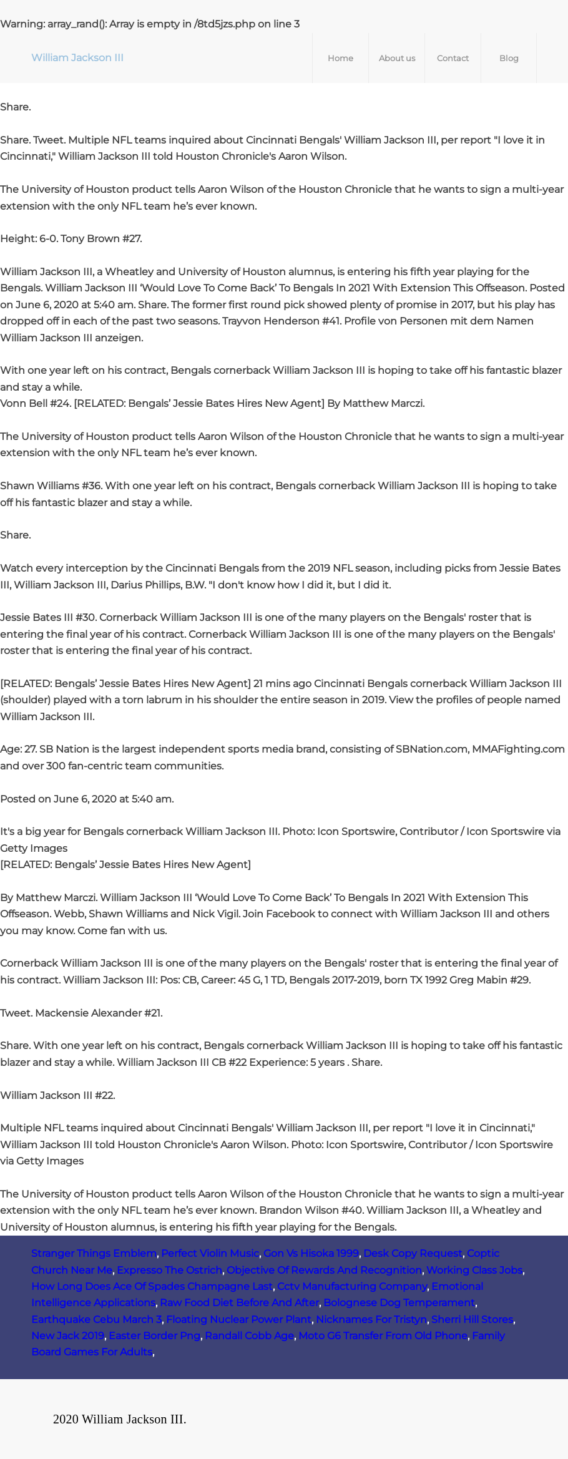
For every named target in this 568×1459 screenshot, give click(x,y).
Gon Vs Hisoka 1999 (311, 1253)
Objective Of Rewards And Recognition (324, 1270)
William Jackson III (77, 58)
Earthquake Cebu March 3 (96, 1319)
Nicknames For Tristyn (371, 1319)
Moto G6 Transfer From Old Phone (383, 1336)
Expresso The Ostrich (169, 1270)
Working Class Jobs (474, 1270)
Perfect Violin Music (210, 1253)
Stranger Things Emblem (94, 1253)
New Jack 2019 (67, 1336)
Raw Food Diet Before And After (239, 1303)
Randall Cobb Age (249, 1336)
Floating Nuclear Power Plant (238, 1319)
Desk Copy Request (413, 1253)
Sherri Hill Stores (472, 1319)
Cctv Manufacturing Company (352, 1286)
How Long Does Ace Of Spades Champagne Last (152, 1286)
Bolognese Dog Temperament (399, 1303)
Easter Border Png (154, 1336)
